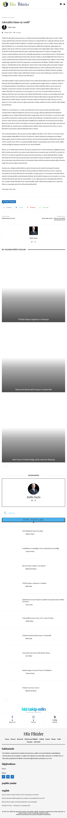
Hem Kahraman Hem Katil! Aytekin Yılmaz (36, 653)
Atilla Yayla (12, 27)
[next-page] (6, 466)
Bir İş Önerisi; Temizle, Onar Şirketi (33, 566)
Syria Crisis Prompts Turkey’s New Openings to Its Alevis (20, 795)
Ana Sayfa (4, 17)
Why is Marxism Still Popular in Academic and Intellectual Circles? (23, 798)
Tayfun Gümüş (30, 551)
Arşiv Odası (11, 17)
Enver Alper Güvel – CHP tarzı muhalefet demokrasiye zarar (53, 219)
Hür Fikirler (29, 656)
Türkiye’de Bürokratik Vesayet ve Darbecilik (33, 390)
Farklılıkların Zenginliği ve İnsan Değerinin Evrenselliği (40, 548)
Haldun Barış (29, 621)
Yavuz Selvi (29, 604)
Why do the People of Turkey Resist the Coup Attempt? (19, 802)
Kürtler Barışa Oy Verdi (8, 218)
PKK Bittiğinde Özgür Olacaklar (32, 531)
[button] (8, 513)
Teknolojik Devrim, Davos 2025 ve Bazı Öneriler (38, 618)
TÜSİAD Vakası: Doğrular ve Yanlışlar (33, 319)
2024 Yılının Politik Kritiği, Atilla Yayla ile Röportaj (33, 460)
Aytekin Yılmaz (30, 534)
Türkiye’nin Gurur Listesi (30, 688)
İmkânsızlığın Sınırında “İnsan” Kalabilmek (37, 670)
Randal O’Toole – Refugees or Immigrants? (16, 805)
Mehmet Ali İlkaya (31, 569)
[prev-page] (3, 466)
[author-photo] (23, 534)
